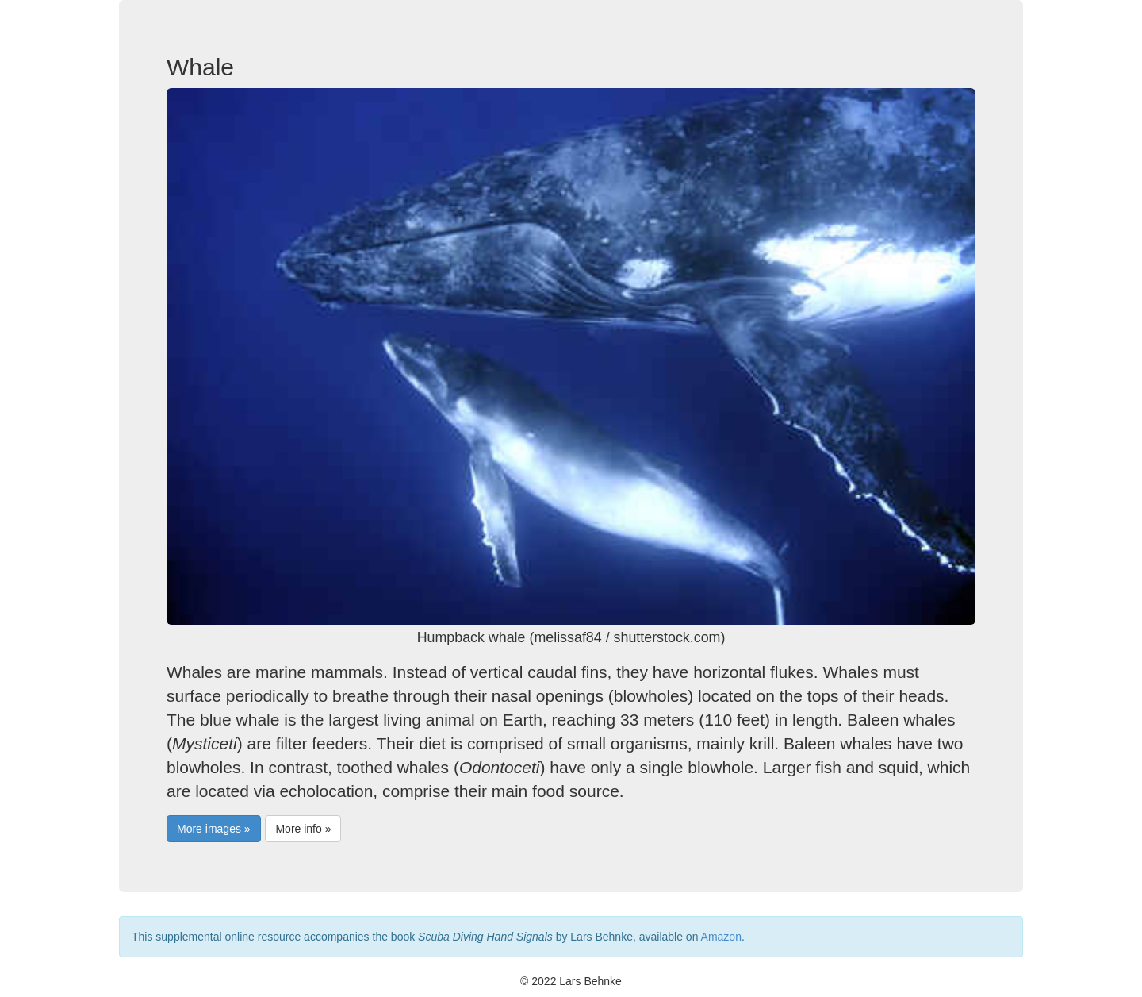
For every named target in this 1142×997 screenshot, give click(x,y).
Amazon (721, 936)
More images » (214, 828)
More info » (303, 828)
